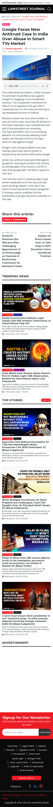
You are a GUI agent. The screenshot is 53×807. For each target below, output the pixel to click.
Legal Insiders (28, 746)
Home (6, 16)
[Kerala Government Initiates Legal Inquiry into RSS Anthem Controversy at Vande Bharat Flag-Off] (26, 298)
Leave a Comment (14, 219)
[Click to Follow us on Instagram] (41, 786)
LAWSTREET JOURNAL (26, 9)
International (19, 753)
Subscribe (45, 732)
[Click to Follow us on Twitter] (25, 786)
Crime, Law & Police (19, 762)
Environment (38, 762)
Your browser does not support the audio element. (26, 86)
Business (16, 16)
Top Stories (12, 746)
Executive (10, 750)
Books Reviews (27, 770)
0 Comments (15, 51)
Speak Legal (17, 758)
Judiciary (42, 746)
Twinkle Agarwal (13, 48)
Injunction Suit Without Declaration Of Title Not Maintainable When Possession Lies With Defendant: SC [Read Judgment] (25, 446)
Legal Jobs (15, 766)
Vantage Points (34, 758)
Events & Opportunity (33, 766)
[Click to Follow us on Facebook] (30, 786)
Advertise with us (26, 778)
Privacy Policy (29, 795)
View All (46, 400)
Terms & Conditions (11, 795)
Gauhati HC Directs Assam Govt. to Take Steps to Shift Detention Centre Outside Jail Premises (41, 246)
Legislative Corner (27, 750)
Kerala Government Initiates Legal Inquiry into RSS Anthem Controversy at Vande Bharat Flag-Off (26, 321)
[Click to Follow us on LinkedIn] (35, 786)
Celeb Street (34, 753)
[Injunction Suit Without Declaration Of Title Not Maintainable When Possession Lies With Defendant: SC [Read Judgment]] (26, 422)
